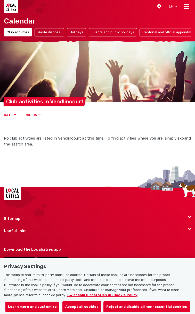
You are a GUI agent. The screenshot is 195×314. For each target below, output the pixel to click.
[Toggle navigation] (186, 6)
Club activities (18, 32)
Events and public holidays (113, 32)
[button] (159, 6)
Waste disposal (49, 32)
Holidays (76, 32)
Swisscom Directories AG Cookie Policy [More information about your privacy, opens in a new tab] (102, 300)
